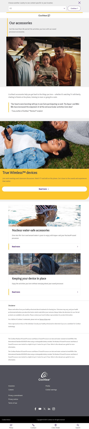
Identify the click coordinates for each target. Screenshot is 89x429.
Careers (11, 390)
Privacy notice (13, 399)
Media (47, 386)
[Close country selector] (79, 2)
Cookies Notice (6, 419)
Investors (11, 386)
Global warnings (51, 390)
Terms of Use (43, 319)
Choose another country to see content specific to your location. (30, 3)
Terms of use (12, 403)
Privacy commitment (15, 395)
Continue (74, 8)
